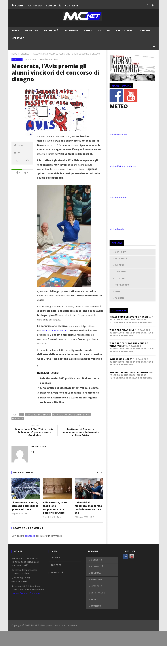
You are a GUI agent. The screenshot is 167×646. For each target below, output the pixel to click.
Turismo (144, 30)
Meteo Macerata (118, 134)
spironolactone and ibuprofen (129, 372)
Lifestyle (17, 38)
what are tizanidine (122, 330)
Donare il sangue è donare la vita (71, 414)
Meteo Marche (117, 229)
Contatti (71, 5)
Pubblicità (53, 5)
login (19, 5)
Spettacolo (124, 30)
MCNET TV (31, 30)
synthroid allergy (121, 359)
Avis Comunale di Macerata (55, 330)
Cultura (104, 30)
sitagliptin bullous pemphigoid (129, 317)
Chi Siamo (35, 5)
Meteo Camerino (118, 197)
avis (21, 414)
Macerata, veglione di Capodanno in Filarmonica (69, 392)
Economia (71, 30)
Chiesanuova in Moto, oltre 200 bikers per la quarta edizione (24, 506)
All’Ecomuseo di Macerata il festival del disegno (69, 387)
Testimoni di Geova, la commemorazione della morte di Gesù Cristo (80, 431)
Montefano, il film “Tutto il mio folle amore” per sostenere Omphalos (34, 431)
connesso (30, 535)
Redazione (47, 59)
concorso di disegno (38, 414)
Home (15, 30)
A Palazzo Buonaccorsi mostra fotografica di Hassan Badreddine (131, 320)
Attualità (51, 30)
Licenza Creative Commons (25, 593)
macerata (17, 418)
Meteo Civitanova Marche (123, 165)
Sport (88, 30)
